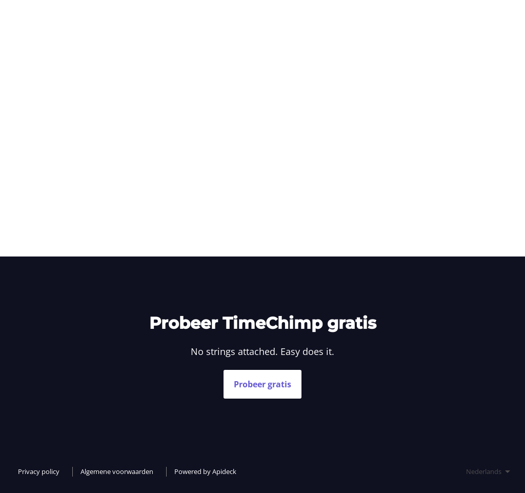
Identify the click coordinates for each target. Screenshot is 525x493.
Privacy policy (38, 471)
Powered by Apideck (205, 471)
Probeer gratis (262, 384)
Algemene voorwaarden (116, 471)
